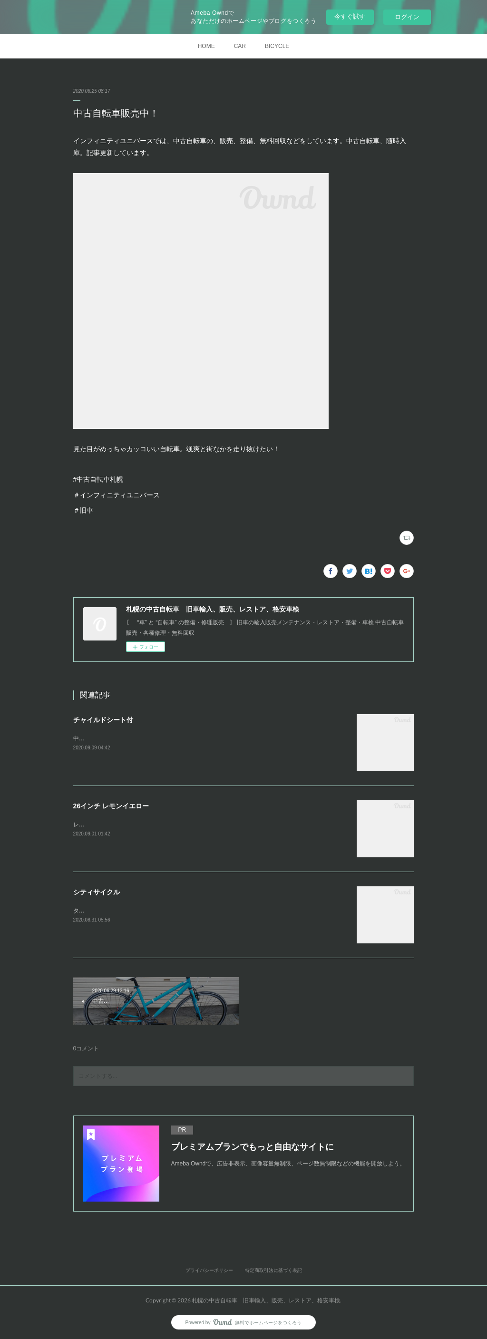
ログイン (407, 16)
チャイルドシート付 (103, 720)
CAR (240, 46)
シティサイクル (96, 892)
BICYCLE (277, 46)
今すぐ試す (349, 16)
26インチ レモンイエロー (111, 806)
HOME (206, 46)
